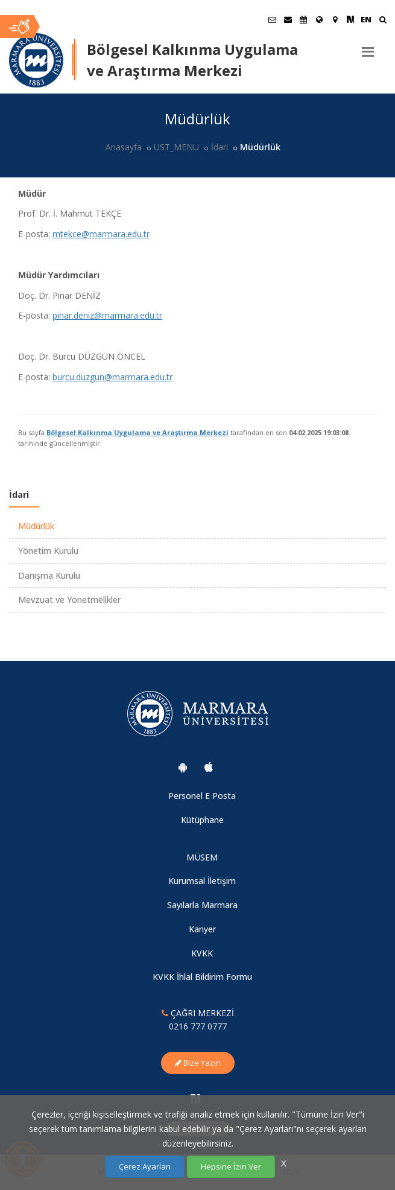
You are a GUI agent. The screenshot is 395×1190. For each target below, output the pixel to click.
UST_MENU (176, 147)
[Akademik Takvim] (303, 19)
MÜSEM (202, 857)
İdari (219, 147)
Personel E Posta (202, 795)
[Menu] (368, 47)
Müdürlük (36, 526)
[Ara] (382, 21)
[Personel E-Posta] (288, 19)
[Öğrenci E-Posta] (272, 19)
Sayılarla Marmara (202, 905)
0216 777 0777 (198, 1026)
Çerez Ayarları (145, 1166)
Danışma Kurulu (49, 575)
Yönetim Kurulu (48, 550)
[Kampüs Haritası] (335, 19)
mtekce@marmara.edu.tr (101, 234)
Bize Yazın (198, 1062)
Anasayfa (124, 147)
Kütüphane (202, 820)
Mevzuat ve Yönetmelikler (69, 599)
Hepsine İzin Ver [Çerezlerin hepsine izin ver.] (231, 1166)
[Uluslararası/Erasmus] (319, 19)
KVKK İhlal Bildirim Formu (202, 976)
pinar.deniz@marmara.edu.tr (107, 315)
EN (366, 19)
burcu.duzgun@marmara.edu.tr (112, 377)
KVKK (202, 953)
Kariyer (202, 929)
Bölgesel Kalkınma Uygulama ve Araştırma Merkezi (137, 432)
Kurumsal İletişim (202, 880)
